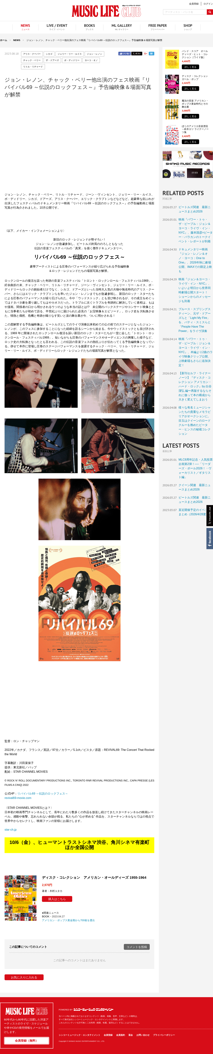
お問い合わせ (143, 1035)
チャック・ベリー (32, 60)
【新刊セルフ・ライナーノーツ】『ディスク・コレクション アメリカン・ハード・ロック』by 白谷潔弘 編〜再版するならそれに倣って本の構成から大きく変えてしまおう (195, 386)
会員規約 (120, 1035)
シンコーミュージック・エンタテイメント (93, 1009)
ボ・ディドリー (72, 60)
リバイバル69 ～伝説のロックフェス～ (42, 793)
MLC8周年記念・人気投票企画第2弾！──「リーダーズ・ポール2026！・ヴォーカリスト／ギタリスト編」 (196, 468)
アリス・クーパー (32, 54)
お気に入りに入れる (24, 977)
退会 (130, 1035)
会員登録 (108, 1035)
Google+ (145, 53)
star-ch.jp (11, 829)
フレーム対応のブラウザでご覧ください (79, 145)
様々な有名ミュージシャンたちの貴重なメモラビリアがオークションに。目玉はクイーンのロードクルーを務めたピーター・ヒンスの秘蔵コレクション (195, 420)
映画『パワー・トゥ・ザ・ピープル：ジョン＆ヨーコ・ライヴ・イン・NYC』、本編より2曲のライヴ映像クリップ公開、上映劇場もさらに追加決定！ (196, 352)
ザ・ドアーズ (52, 60)
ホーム (3, 40)
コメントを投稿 (137, 947)
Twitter (136, 53)
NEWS (16, 40)
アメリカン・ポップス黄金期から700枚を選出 (68, 920)
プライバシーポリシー (164, 1035)
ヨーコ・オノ (91, 60)
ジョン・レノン (94, 54)
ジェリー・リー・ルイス (70, 54)
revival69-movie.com (18, 797)
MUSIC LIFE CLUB (106, 11)
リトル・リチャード (33, 66)
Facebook (209, 538)
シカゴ (49, 54)
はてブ (151, 53)
